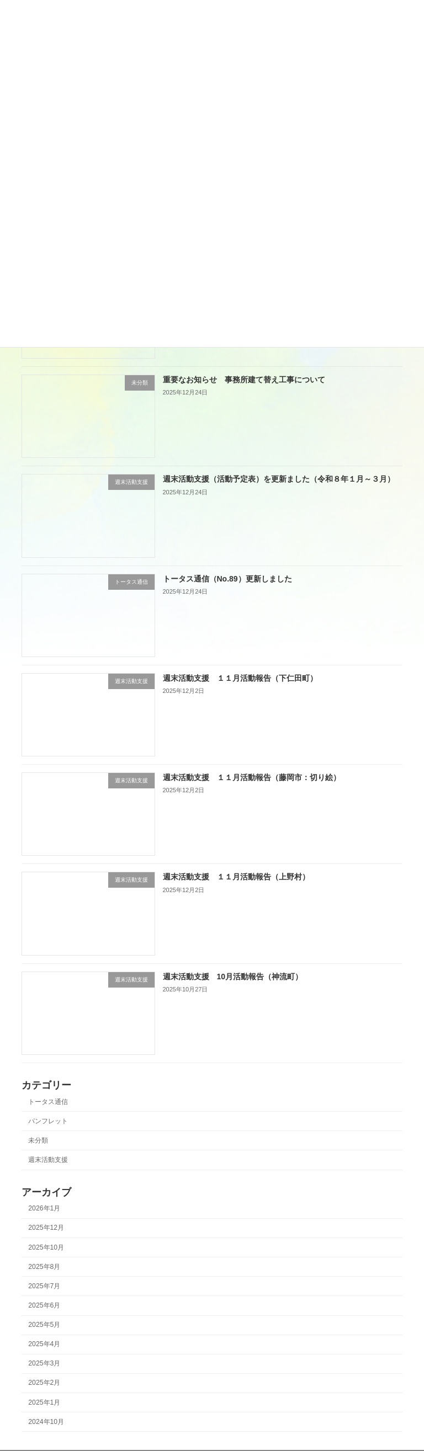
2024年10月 (46, 1421)
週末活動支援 (48, 1160)
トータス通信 (48, 1101)
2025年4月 (44, 1344)
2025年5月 (44, 1325)
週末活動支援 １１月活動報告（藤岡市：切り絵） (252, 777)
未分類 (38, 1140)
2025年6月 (44, 1305)
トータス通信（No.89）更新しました (227, 578)
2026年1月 (44, 1208)
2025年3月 (44, 1363)
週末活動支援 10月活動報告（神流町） (233, 976)
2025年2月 (44, 1382)
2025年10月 (46, 1247)
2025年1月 (44, 1402)
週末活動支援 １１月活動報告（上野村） (236, 876)
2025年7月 (44, 1286)
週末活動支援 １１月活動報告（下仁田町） (240, 678)
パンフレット (48, 1121)
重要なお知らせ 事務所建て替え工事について (244, 379)
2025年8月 (44, 1266)
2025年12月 (46, 1227)
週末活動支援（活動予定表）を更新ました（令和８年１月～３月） (279, 478)
